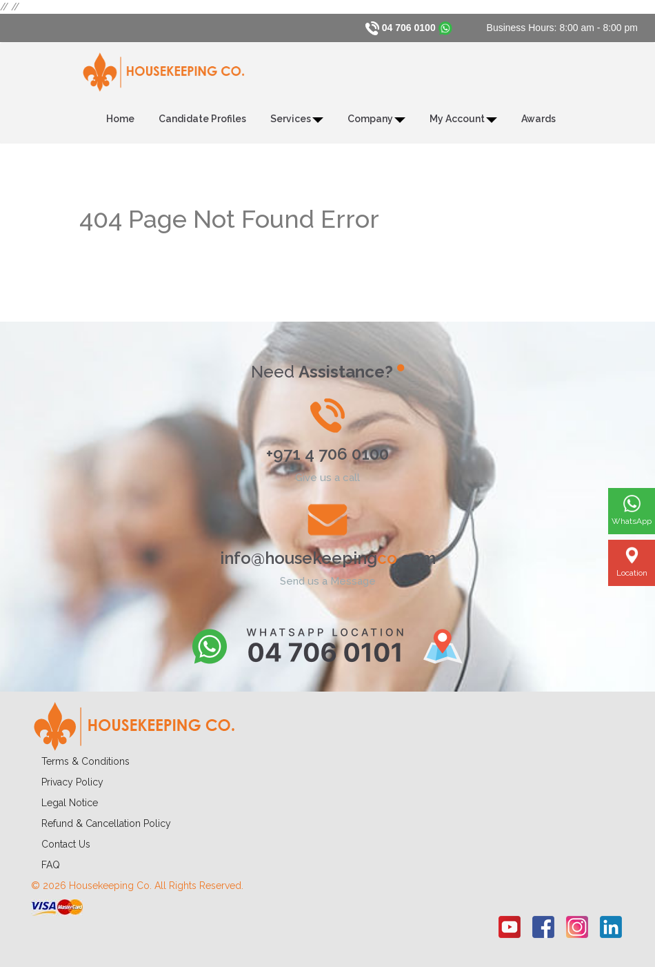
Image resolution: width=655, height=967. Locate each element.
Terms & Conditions (85, 761)
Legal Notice (69, 802)
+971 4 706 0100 (327, 454)
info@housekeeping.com (328, 558)
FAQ (50, 864)
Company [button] (376, 118)
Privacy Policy (72, 782)
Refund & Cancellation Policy (106, 823)
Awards (538, 118)
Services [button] (296, 118)
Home (120, 118)
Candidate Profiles (202, 118)
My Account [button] (463, 118)
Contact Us (65, 844)
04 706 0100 (409, 27)
